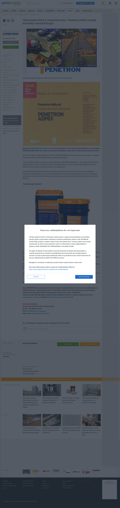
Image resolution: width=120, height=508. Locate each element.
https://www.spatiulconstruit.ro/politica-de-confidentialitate (48, 269)
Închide (36, 277)
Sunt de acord (84, 277)
